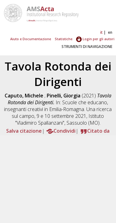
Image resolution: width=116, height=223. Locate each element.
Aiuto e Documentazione (30, 38)
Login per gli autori (95, 38)
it (101, 32)
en (110, 32)
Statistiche (63, 38)
